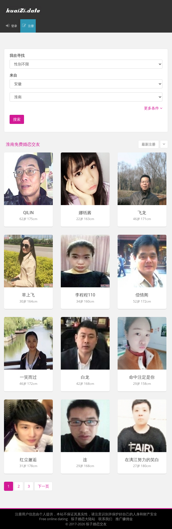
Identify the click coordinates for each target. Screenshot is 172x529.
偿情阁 (141, 295)
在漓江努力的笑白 (142, 459)
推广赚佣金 (124, 518)
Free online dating (53, 518)
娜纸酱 (85, 212)
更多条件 (153, 108)
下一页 (43, 486)
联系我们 (105, 518)
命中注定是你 (142, 377)
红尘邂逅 (28, 459)
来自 (13, 75)
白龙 (85, 377)
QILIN (28, 212)
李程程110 (85, 295)
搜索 (17, 119)
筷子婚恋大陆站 (83, 518)
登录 (14, 26)
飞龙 (142, 212)
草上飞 (28, 295)
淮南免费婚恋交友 (23, 144)
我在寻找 (17, 55)
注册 (31, 26)
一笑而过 (28, 377)
